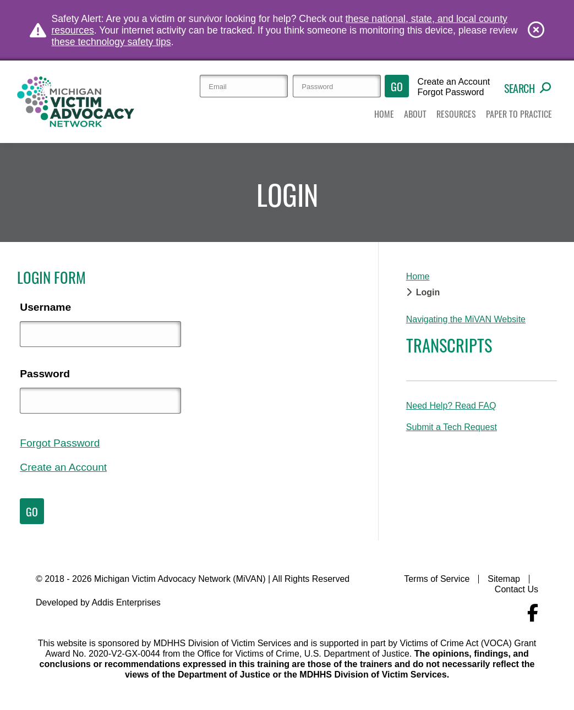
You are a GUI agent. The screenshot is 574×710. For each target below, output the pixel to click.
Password (45, 373)
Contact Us (516, 589)
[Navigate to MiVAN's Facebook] (532, 613)
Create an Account (454, 82)
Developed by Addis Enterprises (98, 602)
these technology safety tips (111, 41)
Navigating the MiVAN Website (466, 319)
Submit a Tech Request (451, 427)
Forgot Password (451, 92)
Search (527, 88)
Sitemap (504, 579)
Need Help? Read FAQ (451, 405)
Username (45, 307)
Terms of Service (436, 579)
